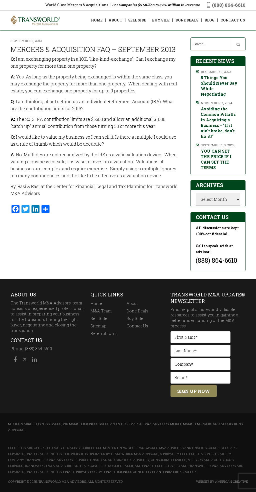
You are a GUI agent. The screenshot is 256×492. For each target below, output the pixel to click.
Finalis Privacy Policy (82, 472)
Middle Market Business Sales (34, 424)
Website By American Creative (222, 481)
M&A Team (101, 310)
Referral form (103, 333)
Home (96, 303)
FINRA (121, 448)
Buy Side (134, 318)
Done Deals (137, 310)
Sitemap (98, 325)
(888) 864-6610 (229, 5)
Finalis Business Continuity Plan (132, 472)
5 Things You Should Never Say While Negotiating (219, 86)
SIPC (131, 448)
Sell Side (98, 318)
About (132, 303)
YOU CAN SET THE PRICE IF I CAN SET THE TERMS (216, 159)
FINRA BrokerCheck (180, 472)
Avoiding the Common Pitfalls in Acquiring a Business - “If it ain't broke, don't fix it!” (218, 122)
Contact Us (137, 325)
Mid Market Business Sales (85, 424)
